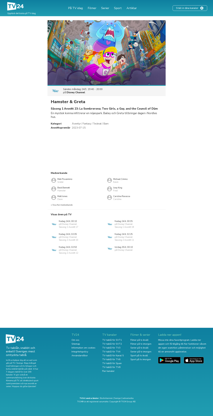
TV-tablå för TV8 (111, 367)
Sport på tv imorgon (140, 359)
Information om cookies (83, 347)
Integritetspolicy (80, 351)
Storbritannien (106, 398)
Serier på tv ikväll (139, 347)
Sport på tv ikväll (139, 355)
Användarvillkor (80, 355)
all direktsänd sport (29, 380)
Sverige (117, 398)
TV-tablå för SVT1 (112, 340)
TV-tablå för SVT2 (112, 343)
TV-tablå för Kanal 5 (113, 355)
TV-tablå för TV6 (111, 359)
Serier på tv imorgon (140, 351)
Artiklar (132, 8)
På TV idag (75, 8)
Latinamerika (128, 398)
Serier (105, 8)
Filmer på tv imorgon (140, 343)
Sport (118, 8)
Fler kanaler (108, 371)
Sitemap (76, 343)
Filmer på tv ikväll (139, 340)
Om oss (75, 340)
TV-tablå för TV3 (111, 347)
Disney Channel (76, 92)
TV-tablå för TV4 (111, 351)
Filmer (92, 8)
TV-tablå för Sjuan (112, 363)
